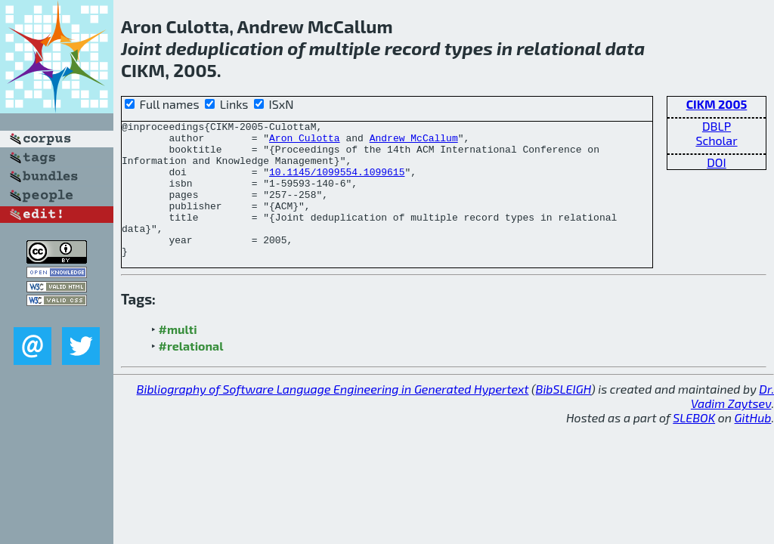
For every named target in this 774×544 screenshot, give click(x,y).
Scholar (716, 140)
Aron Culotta (304, 142)
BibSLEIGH (563, 416)
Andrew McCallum (414, 142)
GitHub (753, 444)
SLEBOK (694, 444)
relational (558, 48)
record (413, 48)
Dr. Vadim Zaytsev (732, 423)
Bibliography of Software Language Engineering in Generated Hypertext (333, 416)
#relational (191, 373)
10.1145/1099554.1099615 (336, 183)
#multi (178, 356)
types (468, 48)
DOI (716, 162)
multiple (345, 48)
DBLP (716, 126)
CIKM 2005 (717, 104)
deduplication (224, 48)
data (625, 48)
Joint (141, 48)
